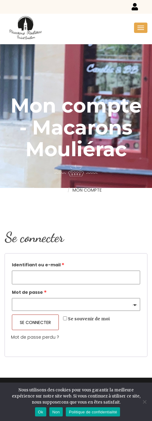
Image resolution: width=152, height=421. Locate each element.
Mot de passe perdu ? (35, 337)
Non (56, 412)
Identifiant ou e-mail (38, 265)
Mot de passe (29, 292)
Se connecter (35, 322)
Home (58, 190)
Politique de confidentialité (93, 412)
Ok (40, 412)
